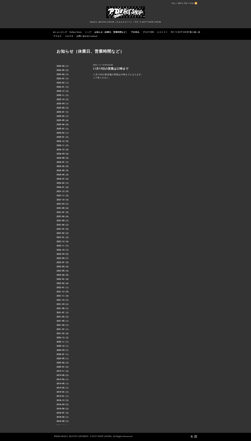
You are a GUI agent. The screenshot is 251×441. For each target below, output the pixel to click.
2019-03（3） (63, 392)
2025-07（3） (63, 112)
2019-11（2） (63, 371)
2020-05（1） (63, 358)
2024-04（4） (63, 174)
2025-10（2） (63, 99)
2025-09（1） (63, 103)
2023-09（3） (63, 204)
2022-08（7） (63, 258)
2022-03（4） (63, 279)
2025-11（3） (63, 95)
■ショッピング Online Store (67, 32)
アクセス (57, 36)
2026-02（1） (63, 82)
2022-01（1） (63, 287)
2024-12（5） (63, 141)
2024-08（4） (63, 158)
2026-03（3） (63, 78)
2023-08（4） (63, 208)
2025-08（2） (63, 108)
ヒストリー (162, 32)
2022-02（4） (63, 283)
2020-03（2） (63, 367)
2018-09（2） (63, 404)
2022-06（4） (63, 266)
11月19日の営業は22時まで (110, 68)
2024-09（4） (63, 154)
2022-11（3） (63, 245)
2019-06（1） (63, 379)
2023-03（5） (63, 229)
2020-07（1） (63, 354)
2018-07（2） (63, 413)
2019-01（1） (63, 396)
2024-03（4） (63, 179)
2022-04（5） (63, 275)
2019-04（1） (63, 388)
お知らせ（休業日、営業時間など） (111, 32)
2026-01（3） (63, 87)
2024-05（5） (63, 170)
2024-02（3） (63, 183)
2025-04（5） (63, 124)
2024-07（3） (63, 162)
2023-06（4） (63, 216)
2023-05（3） (63, 220)
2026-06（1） (63, 66)
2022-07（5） (63, 262)
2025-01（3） (63, 137)
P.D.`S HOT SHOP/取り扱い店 (185, 32)
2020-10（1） (63, 346)
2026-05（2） (63, 70)
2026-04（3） (63, 74)
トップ (88, 32)
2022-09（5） (63, 254)
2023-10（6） (63, 199)
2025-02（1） (63, 133)
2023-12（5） (63, 191)
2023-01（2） (63, 237)
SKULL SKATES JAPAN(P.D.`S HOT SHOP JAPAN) (86, 436)
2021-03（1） (63, 329)
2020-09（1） (63, 350)
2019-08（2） (63, 375)
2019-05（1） (63, 383)
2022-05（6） (63, 271)
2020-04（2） (63, 362)
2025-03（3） (63, 128)
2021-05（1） (63, 321)
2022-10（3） (63, 250)
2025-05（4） (63, 120)
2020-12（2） (63, 337)
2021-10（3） (63, 300)
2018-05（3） (63, 421)
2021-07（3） (63, 312)
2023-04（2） (63, 225)
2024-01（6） (63, 187)
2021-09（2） (63, 304)
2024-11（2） (63, 145)
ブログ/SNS (148, 32)
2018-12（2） (63, 400)
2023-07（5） (63, 212)
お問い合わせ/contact (86, 36)
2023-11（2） (63, 195)
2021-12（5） (63, 291)
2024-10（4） (63, 149)
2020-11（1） (63, 342)
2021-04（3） (63, 325)
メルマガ (69, 36)
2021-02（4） (63, 333)
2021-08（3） (63, 308)
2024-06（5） (63, 166)
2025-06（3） (63, 116)
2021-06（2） (63, 316)
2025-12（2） (63, 91)
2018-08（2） (63, 408)
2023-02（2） (63, 233)
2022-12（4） (63, 241)
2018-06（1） (63, 417)
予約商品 (135, 32)
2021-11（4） (63, 296)
